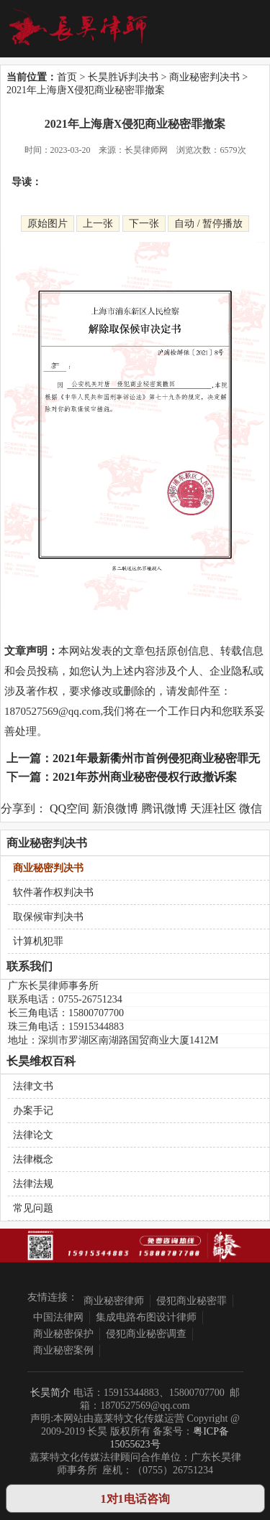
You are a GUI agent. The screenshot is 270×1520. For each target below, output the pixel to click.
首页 (67, 77)
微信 (250, 808)
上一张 (98, 223)
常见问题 (33, 1208)
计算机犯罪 (38, 941)
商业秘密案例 (63, 1350)
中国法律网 (58, 1317)
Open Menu (242, 28)
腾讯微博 (164, 808)
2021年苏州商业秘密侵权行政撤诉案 (145, 777)
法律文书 (33, 1086)
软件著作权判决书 (53, 892)
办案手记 (33, 1110)
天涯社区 (213, 808)
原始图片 (47, 223)
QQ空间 (69, 808)
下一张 (144, 223)
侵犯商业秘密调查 (146, 1333)
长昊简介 (50, 1392)
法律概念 (33, 1159)
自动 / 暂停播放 (208, 223)
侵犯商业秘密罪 (191, 1300)
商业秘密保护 (63, 1333)
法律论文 (33, 1135)
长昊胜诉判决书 (123, 77)
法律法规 (33, 1183)
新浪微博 (115, 808)
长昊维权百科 (41, 1061)
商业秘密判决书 (204, 77)
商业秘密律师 (114, 1300)
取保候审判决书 (48, 916)
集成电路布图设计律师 (146, 1317)
